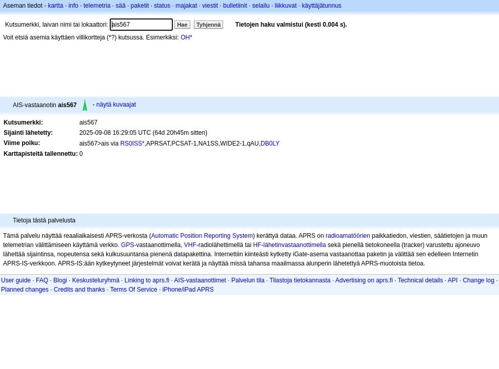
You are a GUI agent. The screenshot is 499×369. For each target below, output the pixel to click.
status (162, 5)
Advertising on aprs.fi (364, 280)
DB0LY (270, 143)
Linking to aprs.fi (147, 280)
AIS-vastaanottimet (200, 280)
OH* (186, 37)
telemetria (97, 5)
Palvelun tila (248, 280)
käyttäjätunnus (321, 5)
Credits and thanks (79, 289)
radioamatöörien (348, 235)
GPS (127, 245)
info (73, 5)
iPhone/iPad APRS (188, 289)
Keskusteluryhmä (95, 280)
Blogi (60, 280)
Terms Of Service (133, 289)
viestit (210, 5)
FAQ (42, 280)
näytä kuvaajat (116, 104)
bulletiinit (235, 5)
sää (120, 5)
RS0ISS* (132, 143)
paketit (140, 5)
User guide (16, 280)
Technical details (420, 280)
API (452, 280)
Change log (478, 280)
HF (257, 245)
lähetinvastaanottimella (295, 245)
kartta (55, 5)
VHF (190, 245)
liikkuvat (286, 5)
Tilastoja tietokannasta (300, 280)
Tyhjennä (208, 25)
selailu (261, 5)
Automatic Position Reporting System (202, 235)
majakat (186, 5)
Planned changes (25, 289)
